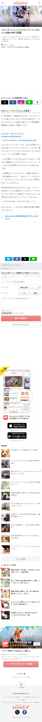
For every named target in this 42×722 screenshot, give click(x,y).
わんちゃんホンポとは (9, 697)
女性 (24, 293)
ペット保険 (26, 677)
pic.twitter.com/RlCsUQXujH (11, 136)
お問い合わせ (34, 697)
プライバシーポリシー (16, 702)
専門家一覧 (6, 702)
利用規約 (27, 697)
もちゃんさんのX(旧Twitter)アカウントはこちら (21, 217)
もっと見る (21, 559)
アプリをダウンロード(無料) (21, 664)
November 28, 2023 (29, 140)
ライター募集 (21, 699)
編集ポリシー (20, 697)
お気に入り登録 (24, 47)
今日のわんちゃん (17, 677)
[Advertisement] (21, 71)
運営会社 (25, 702)
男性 (35, 293)
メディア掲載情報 (34, 702)
